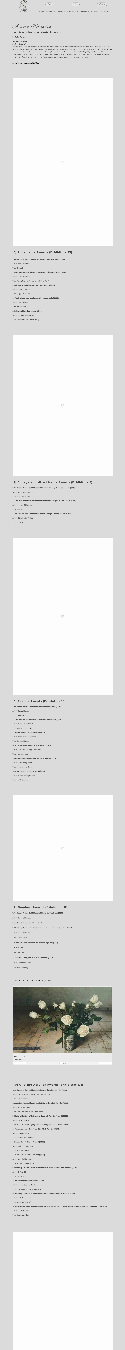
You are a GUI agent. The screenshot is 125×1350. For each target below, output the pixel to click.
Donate (102, 4)
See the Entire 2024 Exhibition (25, 63)
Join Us (60, 11)
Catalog (94, 11)
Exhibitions (71, 11)
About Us (49, 11)
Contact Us (104, 11)
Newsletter (84, 11)
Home (41, 11)
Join (76, 4)
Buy (49, 4)
